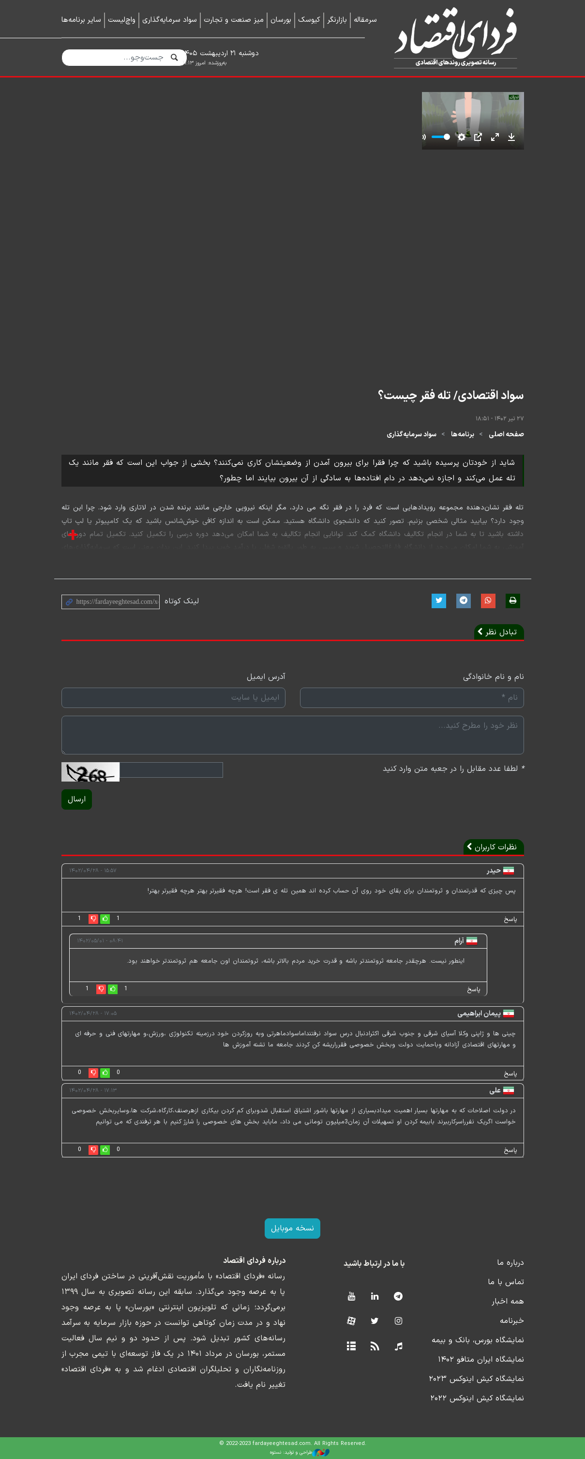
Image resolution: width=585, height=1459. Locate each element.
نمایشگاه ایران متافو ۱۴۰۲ (481, 1360)
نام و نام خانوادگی (493, 677)
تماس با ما (506, 1282)
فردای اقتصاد (451, 37)
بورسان (280, 20)
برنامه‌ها (462, 435)
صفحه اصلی (506, 435)
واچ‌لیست (121, 20)
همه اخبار (508, 1301)
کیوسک (309, 20)
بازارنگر (337, 20)
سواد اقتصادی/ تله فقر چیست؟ (451, 396)
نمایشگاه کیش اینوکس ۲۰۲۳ (476, 1379)
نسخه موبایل (292, 1228)
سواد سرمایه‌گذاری (169, 20)
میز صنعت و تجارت (234, 20)
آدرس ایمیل (266, 677)
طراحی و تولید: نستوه (300, 1453)
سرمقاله (365, 20)
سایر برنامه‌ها (81, 20)
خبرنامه (512, 1321)
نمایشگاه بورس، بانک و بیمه (478, 1340)
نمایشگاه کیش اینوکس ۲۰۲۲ (477, 1398)
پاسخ (510, 919)
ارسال (77, 799)
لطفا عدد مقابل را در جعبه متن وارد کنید (453, 769)
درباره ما (510, 1263)
